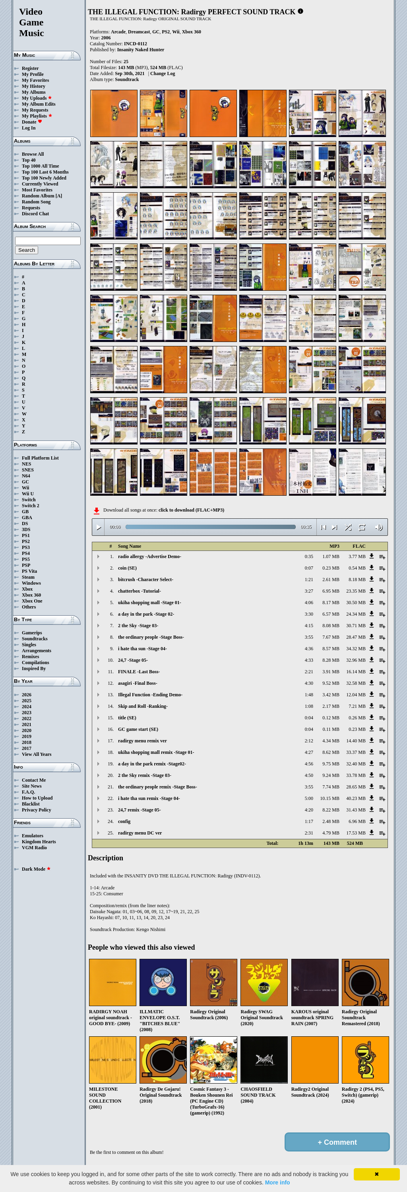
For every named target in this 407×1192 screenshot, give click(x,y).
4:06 (309, 602)
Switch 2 (30, 505)
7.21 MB (357, 706)
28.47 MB (356, 637)
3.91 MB (330, 671)
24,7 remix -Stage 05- (139, 810)
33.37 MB (356, 752)
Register (30, 68)
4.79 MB (330, 833)
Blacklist (31, 804)
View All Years (36, 754)
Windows (31, 583)
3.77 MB (357, 556)
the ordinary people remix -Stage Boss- (157, 787)
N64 (26, 476)
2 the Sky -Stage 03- (138, 625)
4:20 (309, 810)
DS (25, 523)
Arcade (118, 32)
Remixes (30, 656)
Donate (32, 122)
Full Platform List (40, 458)
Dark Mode (36, 869)
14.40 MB (356, 741)
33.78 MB (356, 775)
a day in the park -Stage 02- (146, 614)
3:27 (309, 591)
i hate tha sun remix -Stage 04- (149, 798)
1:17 (309, 821)
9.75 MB (330, 764)
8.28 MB (330, 660)
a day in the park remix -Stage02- (152, 764)
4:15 (309, 625)
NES (26, 464)
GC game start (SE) (138, 729)
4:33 (309, 660)
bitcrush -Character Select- (145, 579)
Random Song (36, 202)
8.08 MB (330, 625)
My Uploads (37, 98)
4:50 (309, 775)
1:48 (309, 694)
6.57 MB (330, 614)
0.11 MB (331, 729)
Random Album (38, 196)
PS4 (26, 553)
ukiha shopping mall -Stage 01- (149, 602)
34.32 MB (356, 648)
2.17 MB (330, 706)
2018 (26, 742)
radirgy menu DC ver (140, 833)
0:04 (309, 718)
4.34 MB (330, 741)
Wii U (28, 494)
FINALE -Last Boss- (139, 671)
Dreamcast (139, 32)
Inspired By (34, 668)
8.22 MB (330, 810)
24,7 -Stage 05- (133, 660)
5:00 (309, 798)
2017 (26, 748)
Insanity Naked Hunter (141, 49)
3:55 (309, 637)
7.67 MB (330, 637)
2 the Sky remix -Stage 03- (144, 775)
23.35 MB (356, 591)
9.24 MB (330, 775)
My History (33, 86)
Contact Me (34, 780)
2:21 (309, 671)
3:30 (309, 614)
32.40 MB (356, 764)
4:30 (309, 683)
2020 (26, 730)
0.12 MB (330, 718)
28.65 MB (356, 787)
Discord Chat (35, 213)
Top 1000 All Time (40, 166)
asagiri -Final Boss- (137, 683)
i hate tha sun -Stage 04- (142, 648)
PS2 (26, 541)
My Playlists (37, 116)
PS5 (26, 559)
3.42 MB (330, 694)
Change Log (162, 73)
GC (25, 482)
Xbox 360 (31, 595)
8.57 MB (330, 648)
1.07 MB (330, 556)
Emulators (32, 835)
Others (29, 607)
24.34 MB (356, 614)
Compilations (35, 662)
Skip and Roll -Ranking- (143, 706)
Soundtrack (127, 79)
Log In (28, 128)
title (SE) (127, 718)
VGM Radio (34, 847)
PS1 (26, 535)
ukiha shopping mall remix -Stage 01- (156, 752)
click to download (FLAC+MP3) (191, 510)
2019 (26, 736)
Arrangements (36, 650)
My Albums (34, 92)
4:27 (309, 752)
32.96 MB (356, 660)
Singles (29, 644)
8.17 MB (330, 602)
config (124, 821)
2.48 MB (330, 821)
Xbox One (32, 601)
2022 (26, 718)
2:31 (309, 833)
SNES (28, 470)
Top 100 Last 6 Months (45, 172)
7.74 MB (330, 787)
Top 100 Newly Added (44, 178)
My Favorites (35, 80)
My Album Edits (39, 104)
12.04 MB (356, 694)
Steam (28, 577)
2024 (26, 706)
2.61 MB (330, 579)
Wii (25, 488)
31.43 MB (356, 810)
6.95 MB (330, 591)
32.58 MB (356, 683)
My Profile (33, 74)
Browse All (33, 154)
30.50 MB (356, 602)
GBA (27, 517)
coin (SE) (127, 568)
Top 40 (29, 160)
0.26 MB (357, 718)
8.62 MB (330, 752)
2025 (26, 700)
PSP (26, 565)
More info (277, 1182)
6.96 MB (357, 821)
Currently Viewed (40, 184)
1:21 (309, 579)
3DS (26, 529)
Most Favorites (37, 190)
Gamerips (32, 633)
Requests (31, 208)
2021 (26, 724)
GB (25, 511)
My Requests (35, 110)
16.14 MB (356, 671)
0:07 (309, 568)
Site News (32, 786)
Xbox (27, 589)
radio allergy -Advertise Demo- (149, 556)
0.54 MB (357, 568)
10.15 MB (329, 798)
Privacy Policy (36, 810)
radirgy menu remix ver (142, 741)
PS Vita (29, 571)
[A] (59, 196)
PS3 (26, 547)
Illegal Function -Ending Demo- (150, 694)
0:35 (309, 556)
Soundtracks (35, 638)
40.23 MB (356, 798)
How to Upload (37, 798)
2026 (26, 694)
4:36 (309, 648)
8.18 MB (357, 579)
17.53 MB (356, 833)
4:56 (309, 764)
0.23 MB (330, 568)
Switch (29, 499)
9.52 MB (330, 683)
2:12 (309, 741)
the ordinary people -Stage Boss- (151, 637)
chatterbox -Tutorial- (139, 591)
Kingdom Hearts (39, 841)
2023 (26, 712)
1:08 (309, 706)
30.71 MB (356, 625)
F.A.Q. (28, 792)
